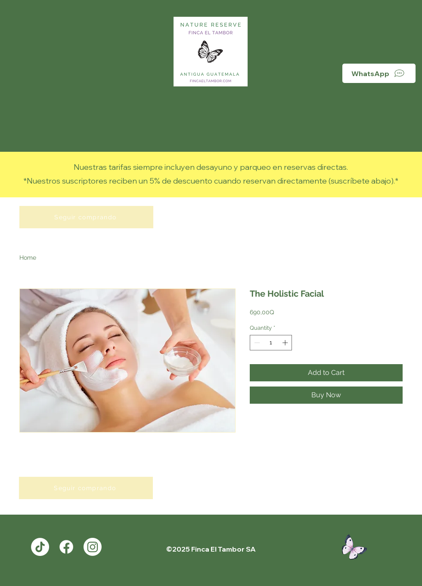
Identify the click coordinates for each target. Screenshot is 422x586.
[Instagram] (93, 547)
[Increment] (286, 342)
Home (27, 257)
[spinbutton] (271, 342)
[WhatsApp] (379, 73)
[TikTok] (40, 547)
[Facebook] (66, 547)
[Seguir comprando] (86, 217)
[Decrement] (256, 342)
